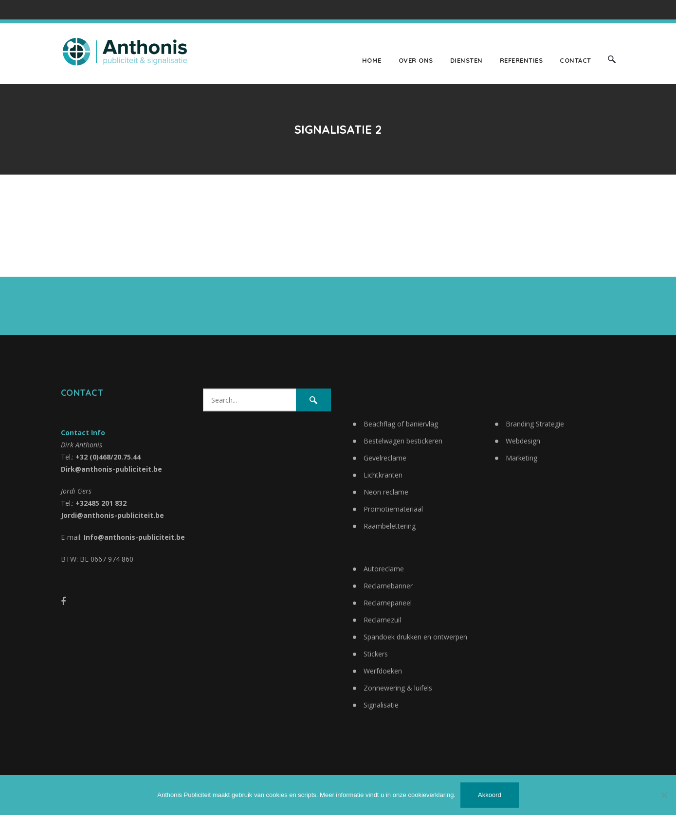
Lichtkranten (383, 474)
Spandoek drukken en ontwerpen (415, 636)
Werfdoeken (383, 670)
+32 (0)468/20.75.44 (108, 456)
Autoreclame (384, 568)
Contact (575, 60)
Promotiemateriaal (393, 509)
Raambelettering (390, 526)
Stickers (376, 653)
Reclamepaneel (388, 602)
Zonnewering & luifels (398, 687)
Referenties (521, 60)
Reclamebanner (388, 585)
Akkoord (489, 794)
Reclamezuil (382, 619)
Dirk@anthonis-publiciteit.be (111, 469)
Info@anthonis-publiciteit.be (134, 537)
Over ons (416, 60)
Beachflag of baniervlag (401, 423)
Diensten (466, 60)
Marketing (521, 457)
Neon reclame (386, 491)
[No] (664, 795)
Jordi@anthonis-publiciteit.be (112, 515)
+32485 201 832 (101, 503)
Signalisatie (381, 704)
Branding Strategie (535, 423)
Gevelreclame (385, 457)
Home (372, 60)
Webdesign (523, 440)
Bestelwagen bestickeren (403, 440)
